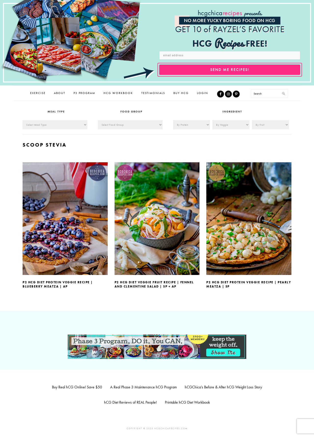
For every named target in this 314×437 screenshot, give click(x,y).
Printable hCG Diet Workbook (187, 402)
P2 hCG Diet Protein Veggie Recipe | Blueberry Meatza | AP (58, 284)
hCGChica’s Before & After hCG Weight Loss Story (223, 387)
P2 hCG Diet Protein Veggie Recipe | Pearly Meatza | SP (248, 284)
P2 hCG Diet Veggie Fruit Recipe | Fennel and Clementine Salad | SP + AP (154, 284)
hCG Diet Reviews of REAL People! (130, 402)
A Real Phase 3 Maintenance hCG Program (143, 387)
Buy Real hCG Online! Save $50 (77, 387)
